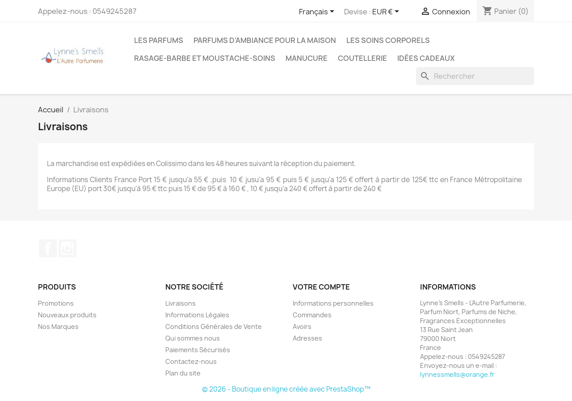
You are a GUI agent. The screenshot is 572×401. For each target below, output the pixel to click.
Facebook (48, 248)
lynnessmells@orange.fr (457, 374)
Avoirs (302, 326)
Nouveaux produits (67, 315)
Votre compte (321, 287)
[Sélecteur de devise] (387, 12)
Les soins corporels (388, 40)
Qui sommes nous (192, 338)
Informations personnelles (333, 303)
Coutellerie (362, 58)
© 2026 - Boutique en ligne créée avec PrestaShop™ (286, 389)
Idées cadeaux (426, 58)
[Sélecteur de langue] (318, 12)
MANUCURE (307, 58)
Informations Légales (197, 315)
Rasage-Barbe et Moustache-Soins (204, 58)
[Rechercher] (475, 76)
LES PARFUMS (158, 40)
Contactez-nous (191, 361)
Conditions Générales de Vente (213, 326)
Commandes (312, 315)
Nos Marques (58, 326)
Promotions (56, 303)
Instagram (67, 248)
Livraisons (180, 303)
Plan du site (183, 373)
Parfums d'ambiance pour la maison (264, 40)
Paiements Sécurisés (197, 350)
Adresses (307, 338)
